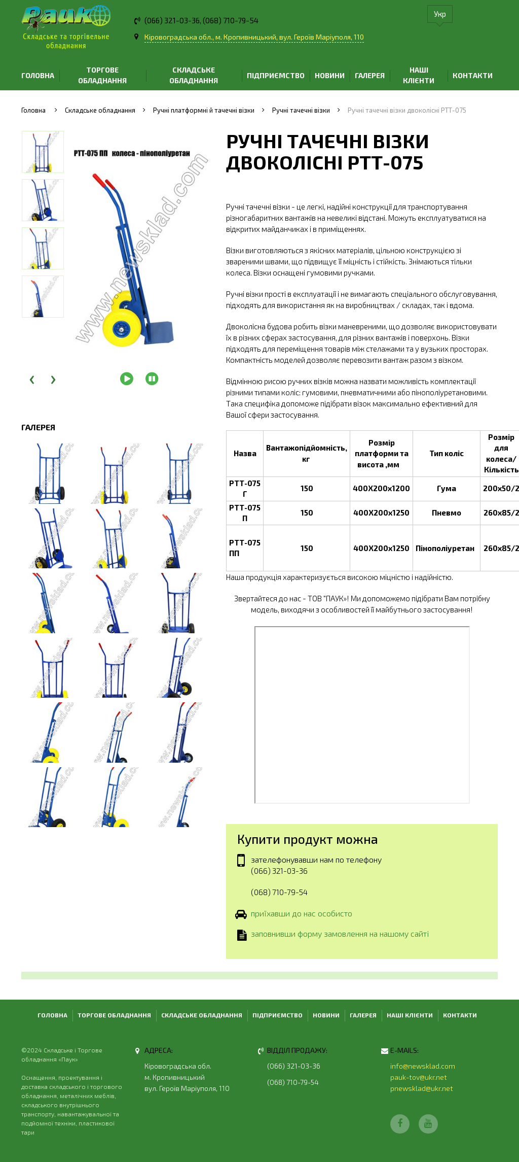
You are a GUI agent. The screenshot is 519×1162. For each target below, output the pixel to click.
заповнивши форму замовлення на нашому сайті (340, 935)
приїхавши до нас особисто (301, 913)
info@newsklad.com (422, 1066)
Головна (37, 75)
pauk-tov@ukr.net (418, 1077)
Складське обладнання (193, 75)
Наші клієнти (418, 75)
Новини (330, 75)
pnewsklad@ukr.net (421, 1088)
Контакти (473, 75)
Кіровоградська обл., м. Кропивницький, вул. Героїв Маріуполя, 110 (254, 36)
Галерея (370, 75)
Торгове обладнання (102, 75)
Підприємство (276, 75)
